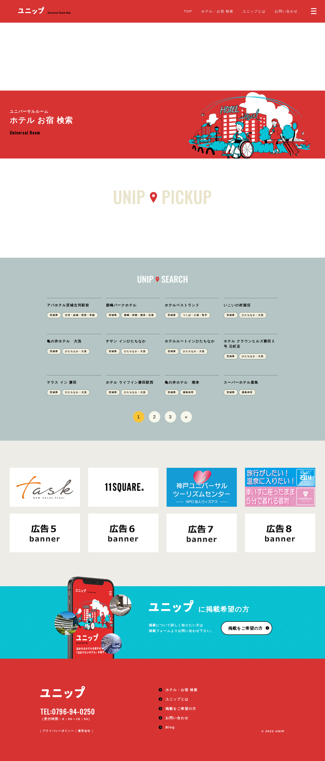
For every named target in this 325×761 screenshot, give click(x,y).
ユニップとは (254, 11)
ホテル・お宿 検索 (217, 11)
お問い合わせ (286, 11)
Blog (170, 727)
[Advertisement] (162, 56)
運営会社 (84, 730)
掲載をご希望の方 (245, 628)
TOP (188, 11)
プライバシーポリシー (58, 730)
